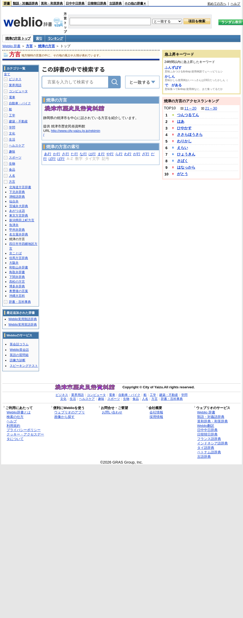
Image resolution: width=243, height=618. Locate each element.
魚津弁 (14, 225)
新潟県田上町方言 (21, 220)
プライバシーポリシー (24, 430)
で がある (173, 85)
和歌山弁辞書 (18, 267)
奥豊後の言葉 (18, 291)
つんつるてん (188, 115)
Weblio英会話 (19, 350)
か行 (56, 154)
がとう (182, 174)
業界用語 (15, 85)
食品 (12, 169)
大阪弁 (14, 263)
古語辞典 (115, 3)
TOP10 (170, 108)
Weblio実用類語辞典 (22, 319)
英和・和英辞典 (52, 3)
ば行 (52, 159)
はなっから (186, 167)
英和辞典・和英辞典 (212, 421)
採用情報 (156, 417)
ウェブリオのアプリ (69, 412)
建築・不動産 (18, 121)
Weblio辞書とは (18, 412)
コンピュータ (18, 91)
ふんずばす (173, 67)
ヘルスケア (17, 145)
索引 (39, 38)
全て (7, 74)
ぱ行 (61, 159)
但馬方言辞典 (18, 258)
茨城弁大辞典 (18, 206)
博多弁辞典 (17, 286)
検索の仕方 (15, 417)
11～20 (190, 108)
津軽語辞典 (17, 196)
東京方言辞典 (18, 215)
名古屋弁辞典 (18, 234)
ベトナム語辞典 (209, 452)
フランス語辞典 (209, 439)
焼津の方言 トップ (17, 38)
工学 (12, 115)
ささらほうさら (190, 134)
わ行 (127, 154)
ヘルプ (235, 4)
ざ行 (145, 154)
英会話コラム (19, 344)
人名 (12, 176)
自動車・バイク (20, 103)
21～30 (211, 108)
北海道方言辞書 (20, 187)
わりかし (184, 141)
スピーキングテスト (24, 366)
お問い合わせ (112, 412)
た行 (74, 154)
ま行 (101, 154)
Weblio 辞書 (11, 46)
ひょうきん (186, 154)
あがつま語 (17, 211)
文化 (12, 133)
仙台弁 (14, 201)
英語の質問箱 (19, 355)
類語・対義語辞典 (25, 3)
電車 (12, 97)
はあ (180, 121)
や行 (110, 154)
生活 (12, 139)
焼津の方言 (46, 46)
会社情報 (156, 412)
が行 (136, 154)
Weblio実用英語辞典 (22, 324)
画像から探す (64, 417)
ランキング (55, 38)
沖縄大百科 (17, 296)
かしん (170, 76)
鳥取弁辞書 (17, 272)
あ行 (47, 154)
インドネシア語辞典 (212, 443)
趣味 (12, 151)
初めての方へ (216, 4)
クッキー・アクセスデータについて (25, 436)
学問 (12, 127)
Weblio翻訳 (205, 426)
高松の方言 (17, 281)
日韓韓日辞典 (96, 3)
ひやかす (184, 128)
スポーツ (15, 157)
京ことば (15, 253)
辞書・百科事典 (20, 302)
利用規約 (13, 426)
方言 (29, 46)
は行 (92, 154)
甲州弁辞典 (17, 230)
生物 (12, 163)
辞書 (7, 3)
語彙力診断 (17, 360)
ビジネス (15, 79)
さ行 (65, 154)
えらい (182, 148)
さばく (182, 161)
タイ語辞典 (205, 448)
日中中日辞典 (75, 3)
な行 (83, 154)
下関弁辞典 (17, 277)
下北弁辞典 (17, 192)
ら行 (119, 154)
